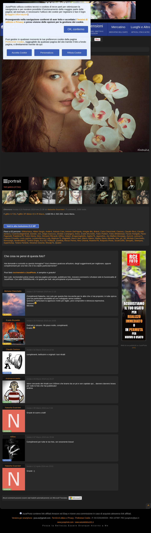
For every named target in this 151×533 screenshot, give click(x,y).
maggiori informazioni (17, 14)
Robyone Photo (106, 240)
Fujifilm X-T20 (10, 214)
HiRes (61, 236)
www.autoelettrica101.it (84, 522)
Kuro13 (130, 236)
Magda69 (66, 238)
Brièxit (96, 231)
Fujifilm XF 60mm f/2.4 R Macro (30, 214)
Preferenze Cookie (14, 42)
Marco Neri (76, 238)
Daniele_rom (35, 234)
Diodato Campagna (65, 234)
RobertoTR (94, 240)
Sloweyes (138, 240)
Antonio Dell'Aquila (73, 231)
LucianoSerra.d (38, 238)
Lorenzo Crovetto (11, 238)
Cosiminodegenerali (20, 234)
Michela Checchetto (135, 238)
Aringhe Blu (88, 231)
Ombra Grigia (33, 240)
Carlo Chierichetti (107, 231)
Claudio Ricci (130, 231)
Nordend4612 (20, 240)
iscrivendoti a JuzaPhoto (24, 272)
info (133, 348)
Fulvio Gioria (30, 236)
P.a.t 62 (43, 240)
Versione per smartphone (22, 518)
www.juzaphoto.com (65, 522)
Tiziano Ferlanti (21, 243)
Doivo (77, 234)
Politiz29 (51, 240)
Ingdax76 (91, 236)
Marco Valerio (88, 238)
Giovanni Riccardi (49, 236)
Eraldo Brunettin (88, 234)
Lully (48, 238)
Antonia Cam (58, 231)
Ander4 (48, 231)
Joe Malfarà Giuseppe (115, 236)
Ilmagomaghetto (79, 236)
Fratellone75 (18, 236)
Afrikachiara (27, 231)
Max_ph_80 (120, 238)
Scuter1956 (119, 240)
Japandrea (100, 236)
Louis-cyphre (25, 238)
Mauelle (110, 238)
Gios (39, 236)
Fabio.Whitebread (117, 234)
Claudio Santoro (13, 349)
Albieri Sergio (38, 231)
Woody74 (50, 243)
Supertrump (9, 243)
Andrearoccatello (13, 378)
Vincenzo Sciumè (36, 243)
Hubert (68, 236)
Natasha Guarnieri (56, 209)
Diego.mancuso (49, 234)
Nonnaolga (8, 240)
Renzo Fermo (70, 240)
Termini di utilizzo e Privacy (63, 518)
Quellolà (59, 240)
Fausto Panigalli (133, 234)
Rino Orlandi (82, 240)
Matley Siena (100, 238)
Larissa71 (138, 236)
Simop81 (129, 240)
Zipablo (58, 243)
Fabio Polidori (102, 234)
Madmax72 (56, 238)
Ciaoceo (120, 231)
